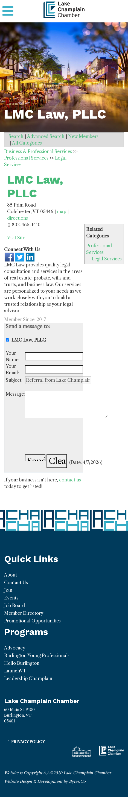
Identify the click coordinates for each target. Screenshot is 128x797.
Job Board (14, 605)
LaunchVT (15, 671)
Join (8, 590)
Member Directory (23, 613)
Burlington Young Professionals (36, 655)
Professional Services (26, 158)
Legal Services (107, 258)
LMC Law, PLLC (35, 186)
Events (11, 598)
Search (16, 136)
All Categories (27, 143)
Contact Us (16, 582)
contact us (70, 480)
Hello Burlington (21, 663)
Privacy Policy (28, 741)
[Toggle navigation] (8, 11)
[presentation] (66, 437)
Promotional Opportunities (32, 621)
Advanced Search (46, 136)
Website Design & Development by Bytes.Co (45, 781)
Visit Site (16, 237)
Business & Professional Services (38, 151)
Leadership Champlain (28, 678)
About (10, 575)
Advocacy (14, 648)
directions (17, 218)
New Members (83, 136)
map (61, 211)
